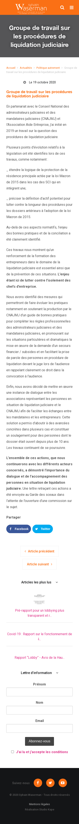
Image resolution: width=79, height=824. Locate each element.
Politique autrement (48, 67)
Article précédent (41, 551)
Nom (39, 703)
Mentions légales (39, 804)
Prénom (39, 684)
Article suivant (38, 564)
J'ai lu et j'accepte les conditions (42, 752)
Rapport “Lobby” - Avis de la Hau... (39, 658)
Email (39, 721)
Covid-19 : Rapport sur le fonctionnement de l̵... (39, 636)
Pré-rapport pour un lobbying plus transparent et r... (39, 613)
